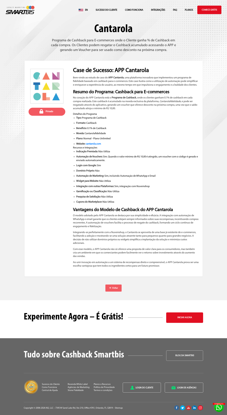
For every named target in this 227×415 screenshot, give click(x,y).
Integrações (158, 10)
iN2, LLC (49, 408)
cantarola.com (93, 144)
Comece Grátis (209, 10)
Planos (189, 10)
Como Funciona (134, 10)
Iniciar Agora (184, 317)
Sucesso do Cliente (106, 10)
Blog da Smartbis (184, 355)
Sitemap (119, 408)
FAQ (175, 10)
